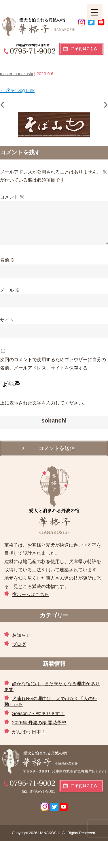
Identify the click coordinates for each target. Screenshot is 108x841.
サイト (7, 320)
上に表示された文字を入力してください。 (44, 402)
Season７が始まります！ (38, 713)
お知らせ (21, 635)
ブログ (19, 644)
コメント (12, 196)
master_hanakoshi (16, 73)
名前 (7, 260)
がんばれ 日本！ (29, 731)
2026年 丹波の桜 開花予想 (39, 722)
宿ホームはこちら (30, 594)
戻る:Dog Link (17, 90)
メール (10, 290)
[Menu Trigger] (95, 12)
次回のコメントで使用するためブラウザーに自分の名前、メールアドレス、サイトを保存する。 (53, 363)
